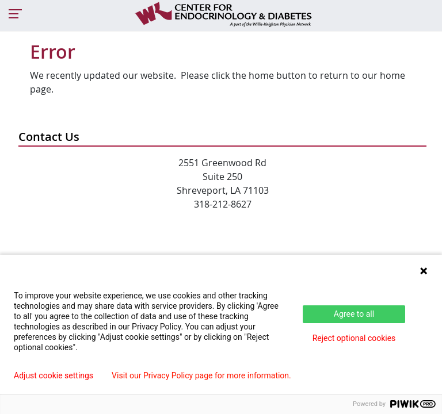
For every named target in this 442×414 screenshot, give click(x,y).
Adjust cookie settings (53, 375)
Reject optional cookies (354, 338)
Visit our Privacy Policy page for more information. (201, 375)
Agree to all (354, 314)
